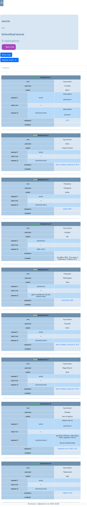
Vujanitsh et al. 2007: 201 (67, 449)
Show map (6, 55)
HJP (67, 120)
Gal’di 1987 (67, 209)
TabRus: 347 (67, 493)
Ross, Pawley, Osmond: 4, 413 (67, 165)
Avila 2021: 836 (67, 300)
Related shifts (9, 60)
